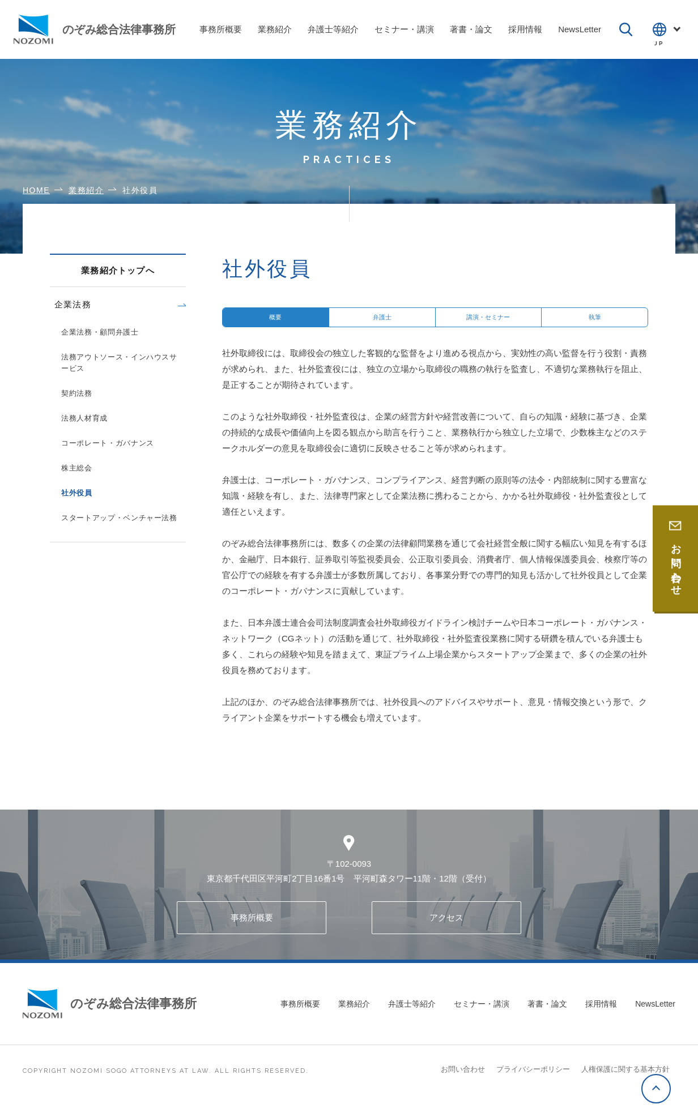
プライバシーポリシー (533, 1081)
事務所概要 (252, 929)
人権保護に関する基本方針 (625, 1081)
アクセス (446, 929)
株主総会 (76, 468)
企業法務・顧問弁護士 (100, 332)
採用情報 (601, 1015)
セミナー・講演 (481, 1015)
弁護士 (382, 323)
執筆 (594, 323)
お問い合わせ (463, 1081)
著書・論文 (547, 1015)
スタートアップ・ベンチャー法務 (119, 517)
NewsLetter (655, 1015)
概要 (275, 323)
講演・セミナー (488, 323)
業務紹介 (354, 1015)
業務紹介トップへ (118, 270)
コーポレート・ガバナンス (107, 443)
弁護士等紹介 (412, 1015)
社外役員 (76, 493)
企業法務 (72, 304)
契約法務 (76, 393)
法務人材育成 (84, 418)
